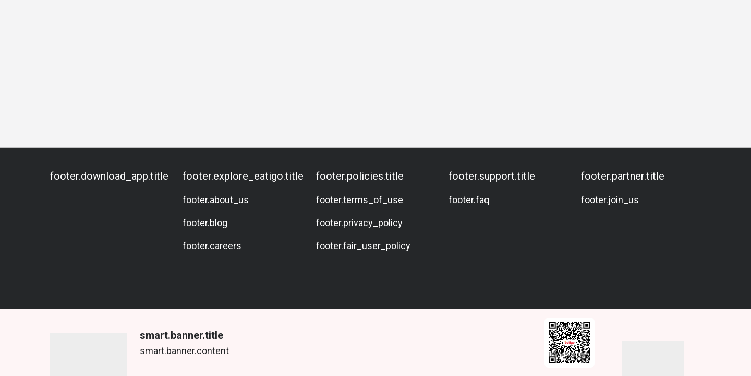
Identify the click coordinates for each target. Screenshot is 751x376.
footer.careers (212, 245)
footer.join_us (610, 199)
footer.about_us (216, 199)
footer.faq (469, 199)
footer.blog (205, 222)
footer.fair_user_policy (363, 245)
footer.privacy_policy (359, 222)
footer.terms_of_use (359, 199)
